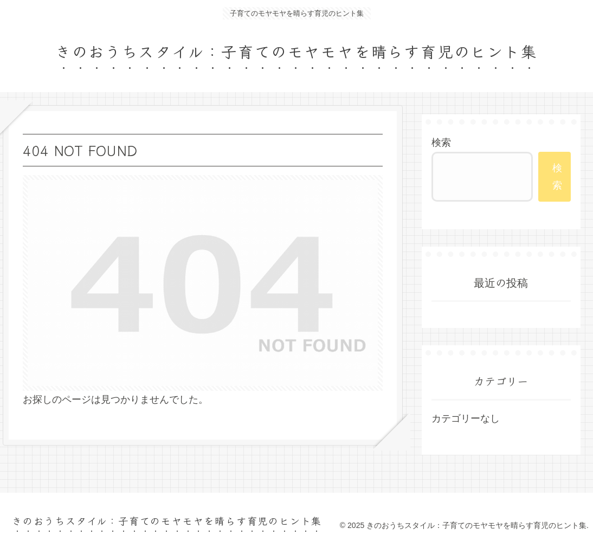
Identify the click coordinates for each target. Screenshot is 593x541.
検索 (441, 142)
